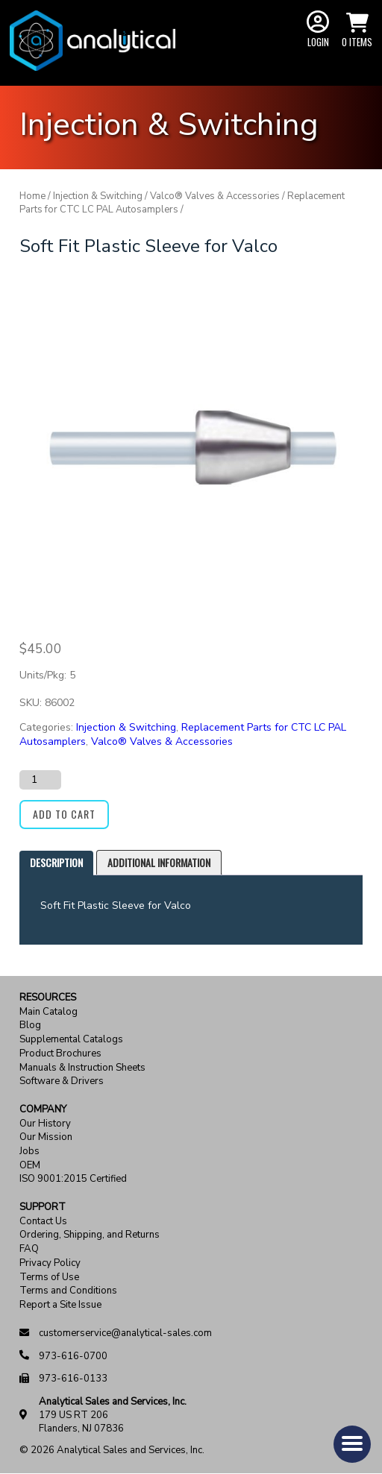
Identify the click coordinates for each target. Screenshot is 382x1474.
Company (42, 1109)
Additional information (158, 862)
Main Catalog (48, 1012)
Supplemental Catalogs (71, 1039)
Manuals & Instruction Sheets (82, 1068)
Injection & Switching (98, 196)
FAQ (29, 1249)
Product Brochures (60, 1054)
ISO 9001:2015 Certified (73, 1179)
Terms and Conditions (68, 1291)
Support (42, 1207)
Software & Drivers (61, 1081)
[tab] (56, 863)
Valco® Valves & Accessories (215, 196)
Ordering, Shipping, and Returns (89, 1235)
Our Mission (45, 1137)
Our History (45, 1124)
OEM (29, 1165)
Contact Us (43, 1221)
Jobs (29, 1151)
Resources (47, 998)
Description (56, 862)
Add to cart (64, 814)
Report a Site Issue (60, 1305)
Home (32, 196)
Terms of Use (49, 1277)
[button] (352, 1444)
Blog (30, 1025)
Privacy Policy (50, 1263)
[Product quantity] (40, 780)
